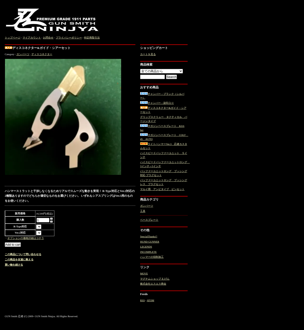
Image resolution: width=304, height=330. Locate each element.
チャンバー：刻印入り (157, 102)
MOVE (144, 273)
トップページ (12, 37)
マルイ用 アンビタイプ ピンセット (162, 189)
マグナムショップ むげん (155, 278)
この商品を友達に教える (19, 259)
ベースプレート (149, 219)
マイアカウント (32, 37)
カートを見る (148, 54)
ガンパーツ (22, 54)
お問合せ (48, 37)
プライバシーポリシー (69, 37)
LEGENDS (146, 246)
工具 (142, 211)
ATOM (150, 300)
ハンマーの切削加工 (152, 256)
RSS (142, 300)
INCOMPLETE (148, 251)
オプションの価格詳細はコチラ (25, 238)
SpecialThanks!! (148, 236)
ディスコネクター (41, 54)
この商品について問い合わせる (23, 254)
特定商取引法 (92, 37)
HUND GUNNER (149, 241)
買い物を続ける (14, 264)
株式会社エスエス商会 (153, 283)
